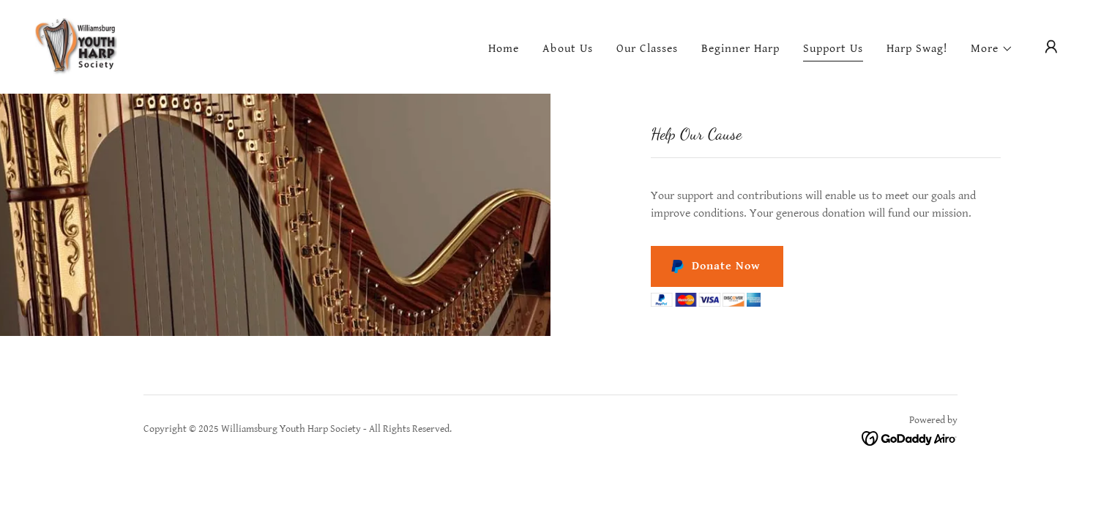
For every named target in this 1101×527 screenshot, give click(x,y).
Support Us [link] (833, 49)
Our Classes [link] (647, 49)
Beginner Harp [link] (740, 49)
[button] (992, 49)
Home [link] (503, 49)
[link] (76, 46)
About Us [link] (567, 49)
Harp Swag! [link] (917, 49)
